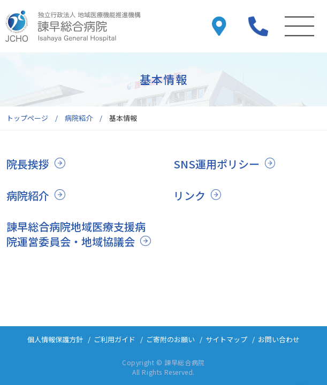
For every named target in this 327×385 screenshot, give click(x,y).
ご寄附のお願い (170, 339)
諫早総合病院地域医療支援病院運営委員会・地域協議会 (76, 234)
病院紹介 (27, 195)
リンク (189, 195)
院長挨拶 (27, 164)
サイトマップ (226, 339)
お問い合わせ (279, 339)
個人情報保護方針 (55, 339)
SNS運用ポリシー (216, 164)
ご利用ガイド (114, 339)
